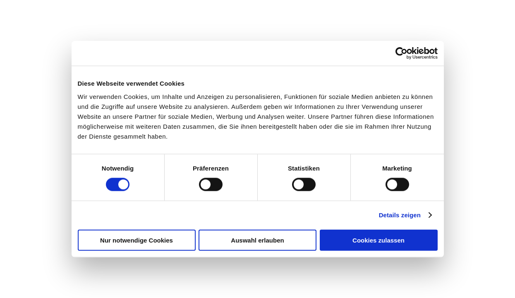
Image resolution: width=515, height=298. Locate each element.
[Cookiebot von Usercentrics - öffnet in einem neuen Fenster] (401, 53)
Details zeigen (400, 215)
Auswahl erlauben (257, 239)
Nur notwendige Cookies (136, 239)
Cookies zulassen (378, 239)
